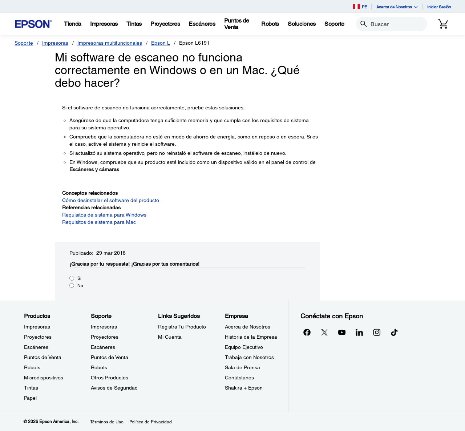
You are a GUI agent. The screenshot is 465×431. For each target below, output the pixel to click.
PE (360, 6)
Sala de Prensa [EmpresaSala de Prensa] (242, 367)
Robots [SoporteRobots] (99, 367)
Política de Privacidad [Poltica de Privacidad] (150, 421)
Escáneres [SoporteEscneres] (103, 347)
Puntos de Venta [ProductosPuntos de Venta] (42, 357)
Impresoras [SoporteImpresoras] (104, 327)
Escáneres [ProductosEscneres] (36, 347)
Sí (79, 278)
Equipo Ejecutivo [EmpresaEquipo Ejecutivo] (244, 347)
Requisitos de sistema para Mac (99, 222)
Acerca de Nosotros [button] (397, 6)
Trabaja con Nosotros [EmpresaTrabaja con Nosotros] (249, 357)
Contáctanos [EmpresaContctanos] (239, 377)
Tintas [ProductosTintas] (31, 388)
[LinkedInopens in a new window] (359, 332)
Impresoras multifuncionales (109, 43)
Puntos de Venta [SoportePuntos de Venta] (109, 357)
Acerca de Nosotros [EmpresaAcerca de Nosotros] (247, 327)
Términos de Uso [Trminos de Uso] (107, 421)
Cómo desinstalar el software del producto (110, 200)
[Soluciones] (302, 24)
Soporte (24, 43)
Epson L (160, 43)
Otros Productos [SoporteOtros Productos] (109, 377)
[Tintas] (134, 24)
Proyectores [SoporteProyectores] (104, 337)
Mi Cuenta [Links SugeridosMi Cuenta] (170, 337)
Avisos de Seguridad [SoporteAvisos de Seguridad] (114, 388)
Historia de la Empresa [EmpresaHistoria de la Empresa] (251, 337)
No (80, 285)
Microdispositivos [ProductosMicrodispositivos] (43, 377)
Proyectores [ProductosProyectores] (38, 337)
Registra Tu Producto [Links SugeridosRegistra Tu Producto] (182, 327)
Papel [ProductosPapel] (30, 398)
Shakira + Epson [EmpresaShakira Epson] (244, 388)
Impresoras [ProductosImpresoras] (37, 327)
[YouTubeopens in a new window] (341, 332)
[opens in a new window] (394, 332)
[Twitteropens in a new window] (324, 332)
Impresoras (55, 43)
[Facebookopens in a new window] (307, 332)
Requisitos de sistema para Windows (104, 215)
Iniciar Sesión (439, 6)
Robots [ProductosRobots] (32, 367)
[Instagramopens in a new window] (376, 332)
